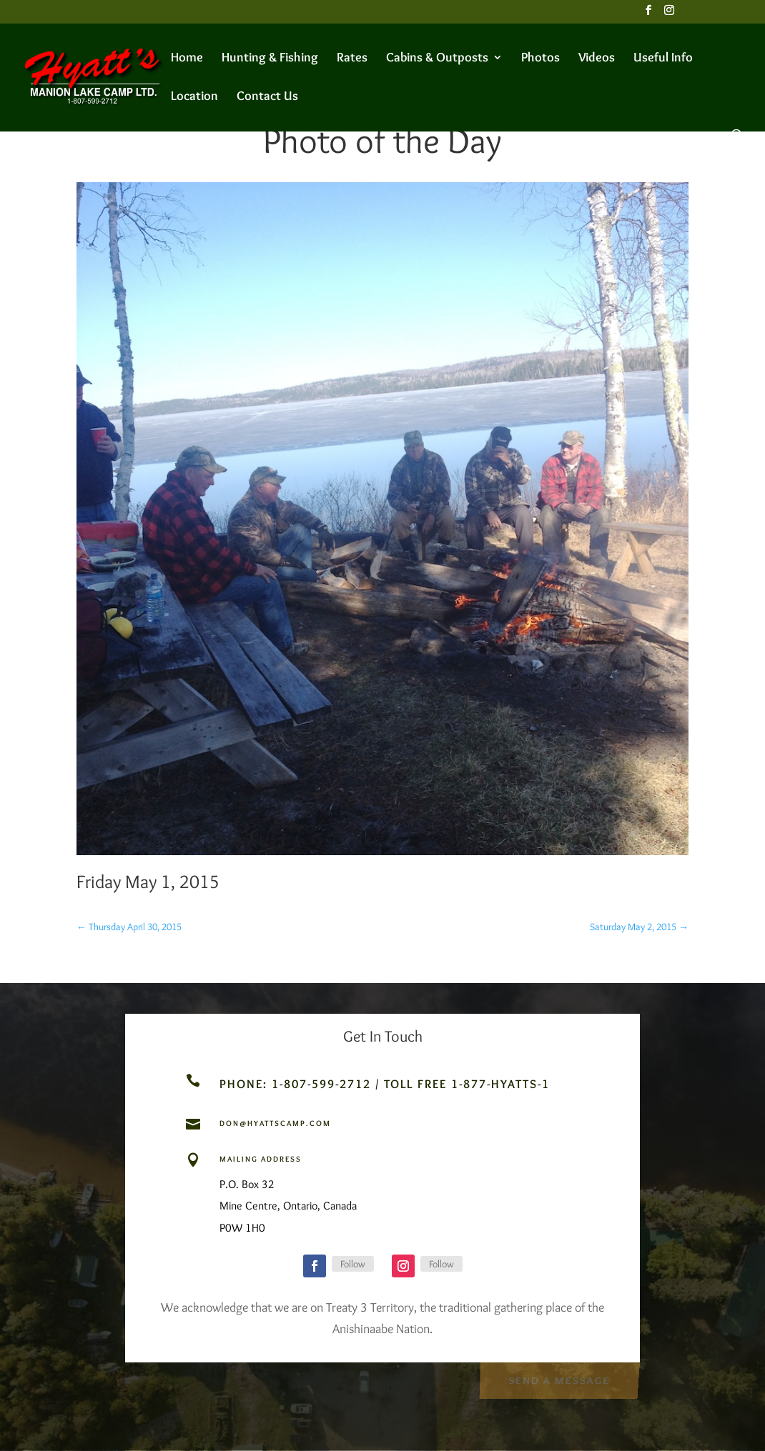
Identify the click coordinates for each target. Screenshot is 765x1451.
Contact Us (267, 97)
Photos (540, 58)
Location (194, 97)
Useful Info (663, 58)
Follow (352, 1263)
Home (187, 58)
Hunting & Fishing (270, 58)
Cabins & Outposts (437, 58)
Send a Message (559, 1379)
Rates (352, 58)
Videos (596, 58)
